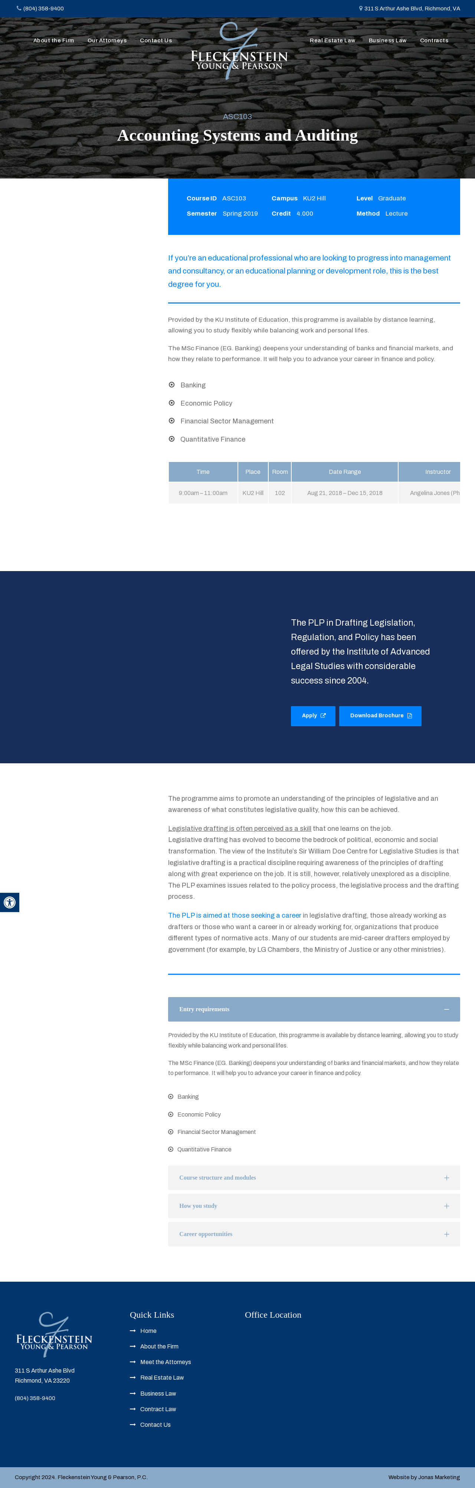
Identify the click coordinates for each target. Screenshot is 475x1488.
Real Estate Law (333, 40)
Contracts (434, 40)
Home (148, 1331)
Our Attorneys (107, 40)
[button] (9, 902)
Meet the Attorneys (165, 1362)
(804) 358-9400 (35, 1398)
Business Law (388, 40)
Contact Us (156, 40)
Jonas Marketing (439, 1477)
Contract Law (158, 1409)
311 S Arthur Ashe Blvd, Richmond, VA (412, 9)
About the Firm (53, 40)
